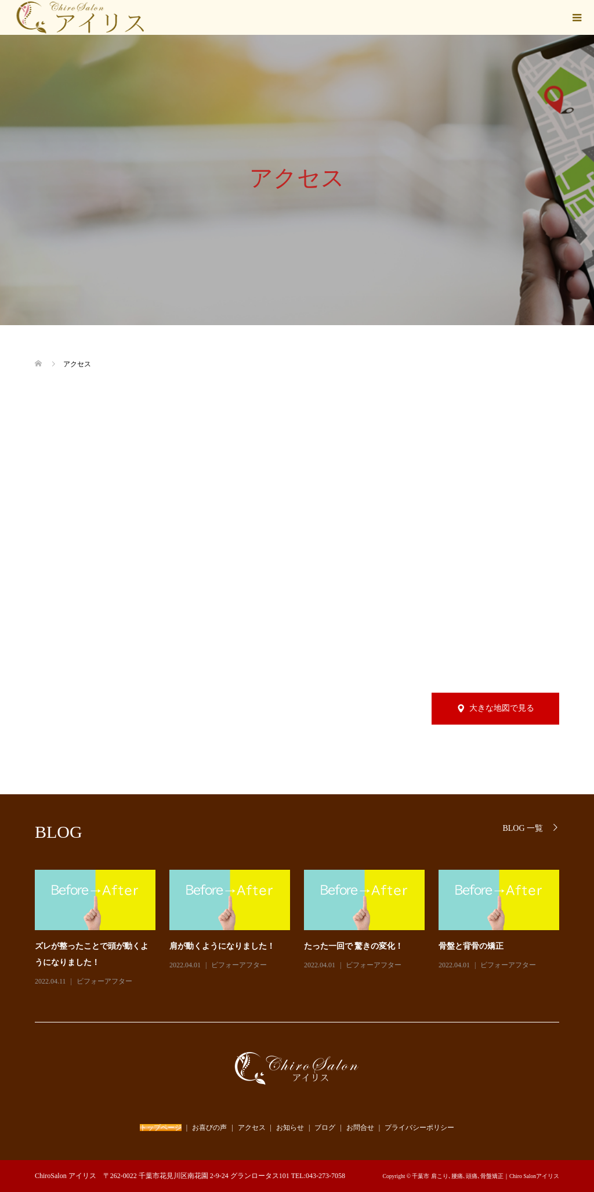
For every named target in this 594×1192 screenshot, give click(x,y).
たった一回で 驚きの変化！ (354, 946)
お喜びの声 (209, 1127)
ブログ (324, 1127)
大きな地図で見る (501, 708)
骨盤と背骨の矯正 (471, 946)
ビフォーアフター (104, 981)
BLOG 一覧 (522, 828)
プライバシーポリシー (419, 1127)
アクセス (252, 1127)
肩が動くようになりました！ (222, 946)
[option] (304, 929)
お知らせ (290, 1127)
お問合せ (360, 1127)
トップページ (161, 1127)
